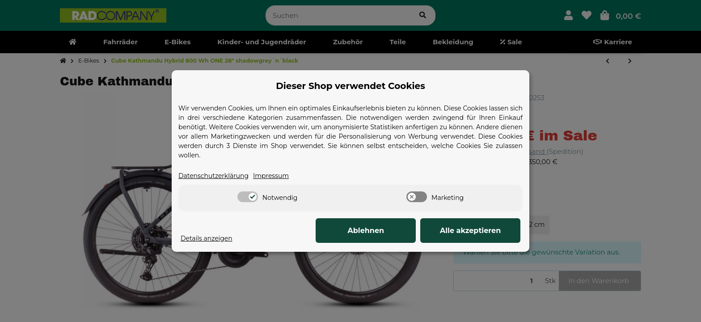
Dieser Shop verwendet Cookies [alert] (350, 85)
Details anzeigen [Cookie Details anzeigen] (208, 238)
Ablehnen (381, 231)
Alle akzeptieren (475, 231)
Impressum (277, 175)
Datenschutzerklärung (216, 175)
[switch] (247, 197)
